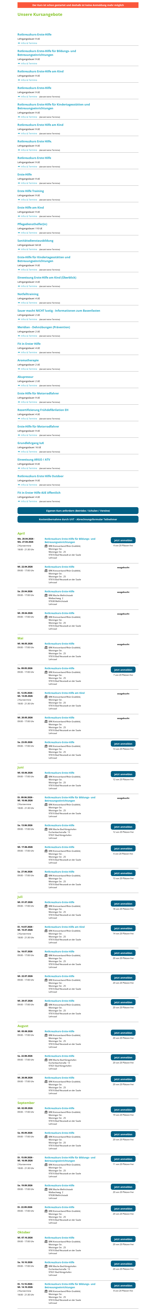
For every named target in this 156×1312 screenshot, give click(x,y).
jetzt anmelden (123, 540)
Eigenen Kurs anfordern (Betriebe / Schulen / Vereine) (78, 510)
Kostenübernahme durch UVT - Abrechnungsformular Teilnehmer (78, 519)
